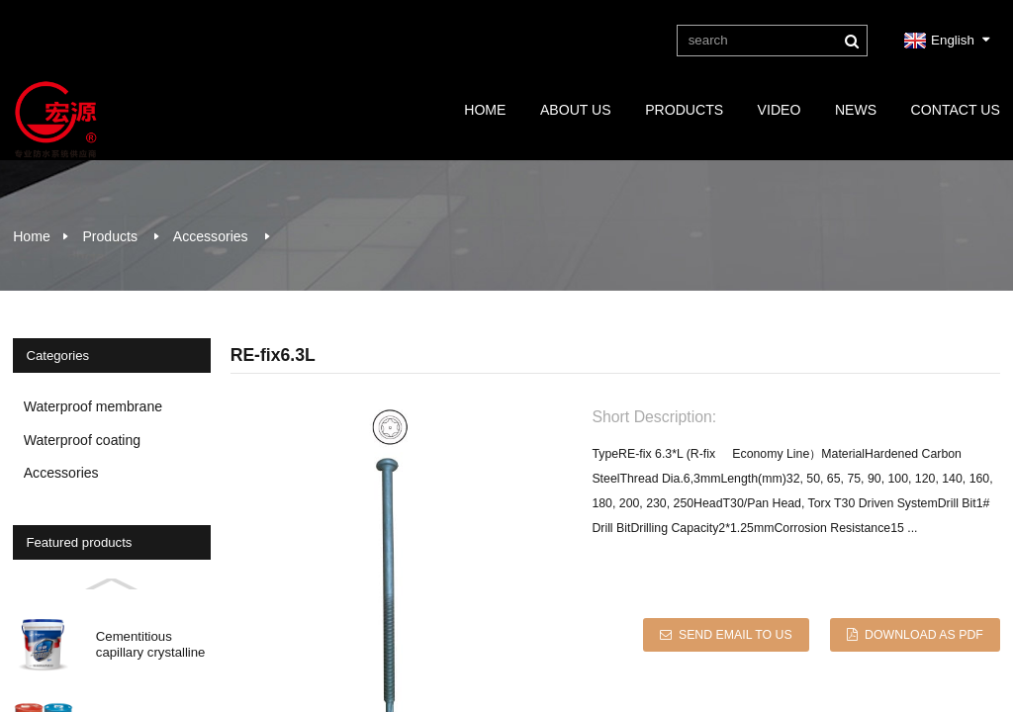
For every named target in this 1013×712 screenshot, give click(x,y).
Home (485, 110)
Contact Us (955, 110)
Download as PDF (924, 635)
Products (684, 110)
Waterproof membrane (93, 406)
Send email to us (735, 635)
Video (779, 110)
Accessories (210, 236)
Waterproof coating (82, 440)
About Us (575, 110)
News (855, 110)
